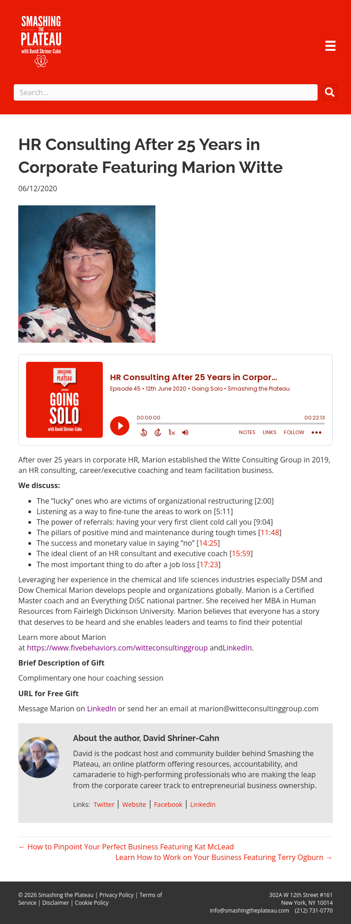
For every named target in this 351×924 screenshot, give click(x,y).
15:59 (241, 553)
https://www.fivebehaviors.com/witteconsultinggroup (117, 648)
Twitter (104, 804)
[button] (329, 92)
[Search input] (166, 92)
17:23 (209, 564)
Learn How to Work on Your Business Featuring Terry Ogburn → (224, 857)
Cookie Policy (91, 903)
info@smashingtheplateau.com (249, 910)
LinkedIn (237, 648)
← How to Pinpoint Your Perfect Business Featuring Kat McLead (126, 847)
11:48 (270, 532)
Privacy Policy (116, 895)
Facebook (168, 804)
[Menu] (330, 46)
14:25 (208, 543)
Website (134, 804)
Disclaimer (56, 903)
